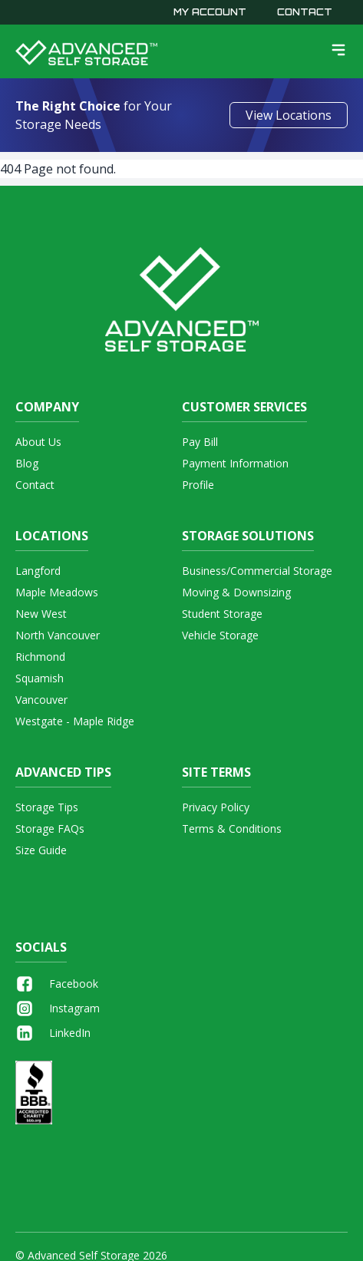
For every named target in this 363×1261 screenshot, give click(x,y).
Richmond (40, 656)
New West (41, 613)
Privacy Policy (215, 807)
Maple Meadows (56, 592)
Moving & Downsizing (236, 592)
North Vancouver (57, 635)
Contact (304, 12)
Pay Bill (200, 441)
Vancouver (41, 699)
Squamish (39, 678)
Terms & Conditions (232, 828)
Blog (26, 463)
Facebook (56, 984)
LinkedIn (53, 1033)
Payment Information (235, 463)
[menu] (338, 50)
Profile (198, 484)
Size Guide (41, 850)
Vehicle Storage (220, 635)
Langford (38, 570)
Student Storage (222, 613)
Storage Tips (46, 807)
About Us (38, 441)
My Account (209, 12)
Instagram (57, 1008)
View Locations (289, 115)
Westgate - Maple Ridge (74, 721)
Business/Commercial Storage (257, 570)
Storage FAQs (49, 828)
